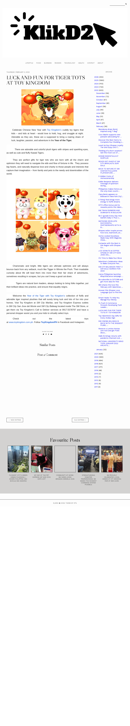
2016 (96, 370)
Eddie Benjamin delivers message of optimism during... (108, 184)
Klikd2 (55, 503)
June (98, 113)
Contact (91, 63)
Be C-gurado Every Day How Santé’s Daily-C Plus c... (110, 217)
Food (38, 63)
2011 (96, 387)
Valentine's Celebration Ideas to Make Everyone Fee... (110, 263)
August (99, 106)
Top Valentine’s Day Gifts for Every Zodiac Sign (110, 317)
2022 (96, 90)
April (98, 120)
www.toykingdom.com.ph (21, 322)
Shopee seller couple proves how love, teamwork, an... (110, 232)
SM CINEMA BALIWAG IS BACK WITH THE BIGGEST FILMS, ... (110, 323)
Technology (69, 63)
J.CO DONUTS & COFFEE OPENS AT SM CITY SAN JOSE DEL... (109, 253)
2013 (96, 380)
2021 (96, 354)
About (100, 63)
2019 (96, 360)
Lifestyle (29, 63)
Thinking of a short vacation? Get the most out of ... (110, 152)
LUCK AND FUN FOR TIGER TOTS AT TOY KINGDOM (109, 311)
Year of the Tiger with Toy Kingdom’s (46, 296)
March (99, 123)
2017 (96, 367)
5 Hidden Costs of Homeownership (106, 177)
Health (81, 63)
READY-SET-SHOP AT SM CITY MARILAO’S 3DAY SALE (109, 163)
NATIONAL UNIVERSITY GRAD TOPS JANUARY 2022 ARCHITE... (110, 343)
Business (48, 63)
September (101, 103)
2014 (96, 377)
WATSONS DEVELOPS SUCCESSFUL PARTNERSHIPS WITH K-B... (110, 224)
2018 (96, 364)
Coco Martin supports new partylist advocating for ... (110, 136)
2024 (96, 84)
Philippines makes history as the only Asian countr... (110, 190)
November (100, 97)
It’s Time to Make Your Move (110, 258)
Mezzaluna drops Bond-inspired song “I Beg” (108, 130)
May (98, 116)
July (98, 110)
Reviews (58, 63)
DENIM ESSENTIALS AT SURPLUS (108, 157)
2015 (96, 374)
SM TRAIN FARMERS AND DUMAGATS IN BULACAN (109, 211)
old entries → (80, 420)
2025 (96, 80)
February (100, 126)
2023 (96, 87)
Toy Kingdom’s (54, 130)
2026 (96, 77)
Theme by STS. (71, 503)
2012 (96, 384)
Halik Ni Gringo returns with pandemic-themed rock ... (110, 337)
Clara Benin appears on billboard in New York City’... (110, 195)
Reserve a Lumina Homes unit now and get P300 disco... (109, 331)
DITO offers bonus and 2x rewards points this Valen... (110, 206)
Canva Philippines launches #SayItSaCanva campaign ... (110, 275)
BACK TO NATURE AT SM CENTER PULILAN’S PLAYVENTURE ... (108, 171)
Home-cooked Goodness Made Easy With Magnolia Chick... (109, 238)
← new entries (15, 420)
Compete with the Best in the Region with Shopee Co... (109, 245)
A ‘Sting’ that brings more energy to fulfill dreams (109, 201)
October (100, 100)
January (99, 350)
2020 (96, 357)
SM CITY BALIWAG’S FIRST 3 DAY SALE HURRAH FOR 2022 (110, 269)
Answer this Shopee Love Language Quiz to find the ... (110, 292)
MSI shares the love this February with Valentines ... (110, 286)
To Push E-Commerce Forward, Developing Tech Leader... (110, 305)
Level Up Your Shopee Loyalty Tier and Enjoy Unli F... (110, 146)
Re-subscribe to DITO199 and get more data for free (110, 281)
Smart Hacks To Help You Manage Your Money (108, 299)
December (100, 93)
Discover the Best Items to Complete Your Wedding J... (110, 141)
